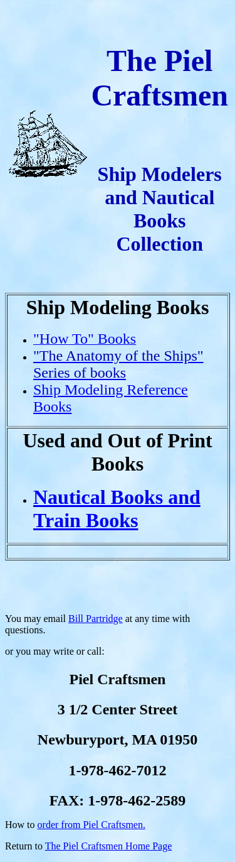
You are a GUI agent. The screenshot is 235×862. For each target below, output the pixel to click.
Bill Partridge (95, 618)
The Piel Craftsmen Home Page (108, 846)
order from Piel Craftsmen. (91, 824)
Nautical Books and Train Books (117, 509)
